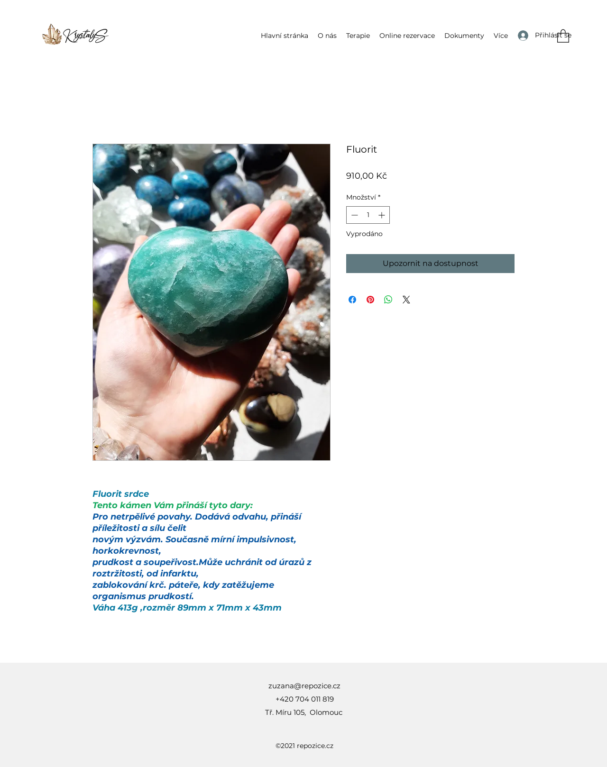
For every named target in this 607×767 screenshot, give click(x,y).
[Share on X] (406, 299)
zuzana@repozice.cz (304, 685)
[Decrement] (353, 215)
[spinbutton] (368, 215)
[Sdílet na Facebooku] (352, 299)
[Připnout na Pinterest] (370, 299)
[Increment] (382, 215)
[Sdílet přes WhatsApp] (388, 299)
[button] (358, 35)
